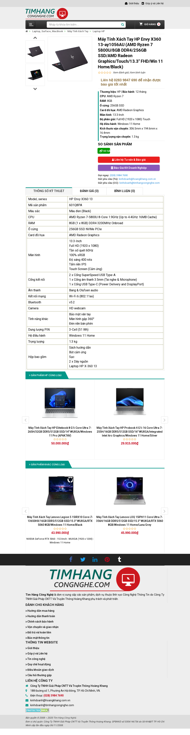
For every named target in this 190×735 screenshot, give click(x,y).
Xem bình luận (137, 72)
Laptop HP (99, 31)
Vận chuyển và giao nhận (43, 627)
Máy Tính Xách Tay (77, 31)
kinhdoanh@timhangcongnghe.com (140, 182)
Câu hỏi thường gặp (39, 675)
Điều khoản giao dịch (40, 669)
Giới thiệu (33, 648)
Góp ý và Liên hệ (37, 653)
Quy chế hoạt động (39, 664)
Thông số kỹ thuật (48, 191)
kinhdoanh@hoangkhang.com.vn (137, 179)
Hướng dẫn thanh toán (41, 616)
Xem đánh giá (120, 72)
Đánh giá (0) (89, 191)
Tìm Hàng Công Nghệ (64, 717)
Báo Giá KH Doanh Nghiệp (129, 167)
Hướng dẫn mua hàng (40, 610)
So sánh (105, 150)
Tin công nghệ (36, 658)
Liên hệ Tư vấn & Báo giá (129, 159)
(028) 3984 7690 (119, 175)
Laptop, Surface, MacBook (47, 31)
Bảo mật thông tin (38, 637)
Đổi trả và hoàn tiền (39, 632)
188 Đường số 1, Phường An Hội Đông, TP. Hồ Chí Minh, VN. (65, 690)
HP (119, 91)
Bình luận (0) (124, 191)
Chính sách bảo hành (40, 621)
